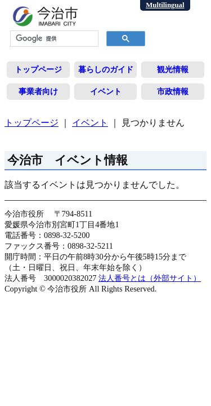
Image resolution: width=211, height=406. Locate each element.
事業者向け (38, 91)
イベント (106, 91)
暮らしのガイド (105, 69)
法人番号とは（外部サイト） (149, 278)
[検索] (53, 39)
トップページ (38, 69)
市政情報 (172, 91)
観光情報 (172, 69)
